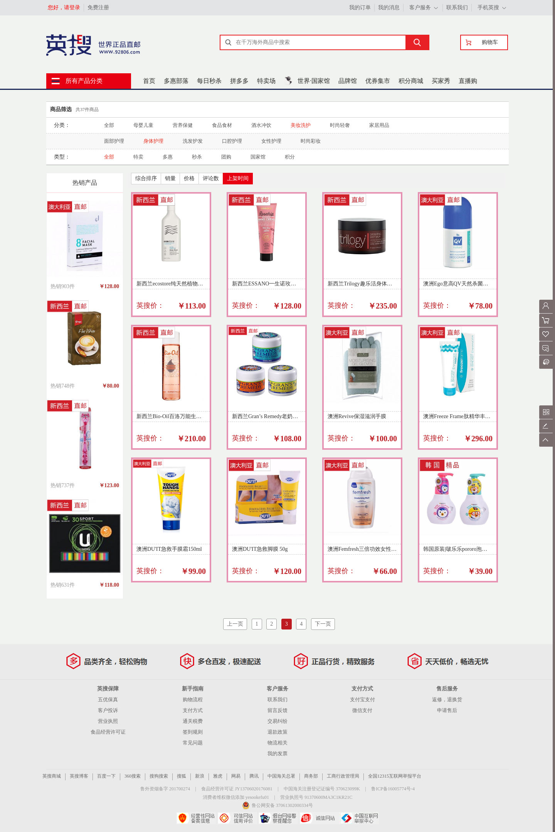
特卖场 (266, 81)
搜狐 (181, 776)
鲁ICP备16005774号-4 (393, 788)
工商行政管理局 (343, 776)
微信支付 (362, 710)
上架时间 (238, 178)
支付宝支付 (362, 699)
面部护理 (114, 141)
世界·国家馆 (314, 81)
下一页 (323, 624)
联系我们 (457, 7)
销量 (170, 178)
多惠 (168, 157)
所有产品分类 (84, 81)
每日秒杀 (209, 81)
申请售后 (447, 710)
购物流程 (193, 699)
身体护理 (153, 141)
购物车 (490, 42)
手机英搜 (488, 7)
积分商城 (411, 81)
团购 (226, 157)
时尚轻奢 (340, 125)
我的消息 (389, 7)
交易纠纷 (277, 721)
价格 (189, 178)
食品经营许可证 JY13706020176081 (236, 788)
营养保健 (183, 125)
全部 (109, 125)
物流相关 (277, 743)
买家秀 (441, 81)
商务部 (311, 776)
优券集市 (377, 81)
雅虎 (217, 776)
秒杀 (197, 157)
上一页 (235, 624)
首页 (149, 81)
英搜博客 (79, 776)
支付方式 (193, 710)
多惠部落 (176, 81)
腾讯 (254, 776)
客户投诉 (108, 710)
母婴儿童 (143, 125)
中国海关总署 (281, 776)
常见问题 (193, 743)
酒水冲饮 (261, 125)
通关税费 (193, 721)
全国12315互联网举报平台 (394, 776)
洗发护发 (193, 141)
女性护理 (271, 141)
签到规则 (193, 732)
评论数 (211, 178)
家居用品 (379, 125)
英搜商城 (51, 776)
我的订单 (360, 7)
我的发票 (277, 753)
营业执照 (108, 721)
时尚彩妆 (311, 141)
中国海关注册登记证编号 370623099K (322, 788)
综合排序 (146, 178)
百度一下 (106, 776)
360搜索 (132, 776)
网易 (235, 776)
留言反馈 (277, 710)
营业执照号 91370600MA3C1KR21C (316, 797)
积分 (290, 157)
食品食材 (222, 125)
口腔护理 (232, 141)
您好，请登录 (64, 7)
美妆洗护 (301, 125)
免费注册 (98, 7)
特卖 (138, 157)
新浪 (199, 776)
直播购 (468, 81)
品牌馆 (347, 81)
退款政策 (277, 732)
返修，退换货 (447, 699)
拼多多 (239, 81)
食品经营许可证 (108, 732)
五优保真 (108, 699)
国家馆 (258, 157)
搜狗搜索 (159, 776)
